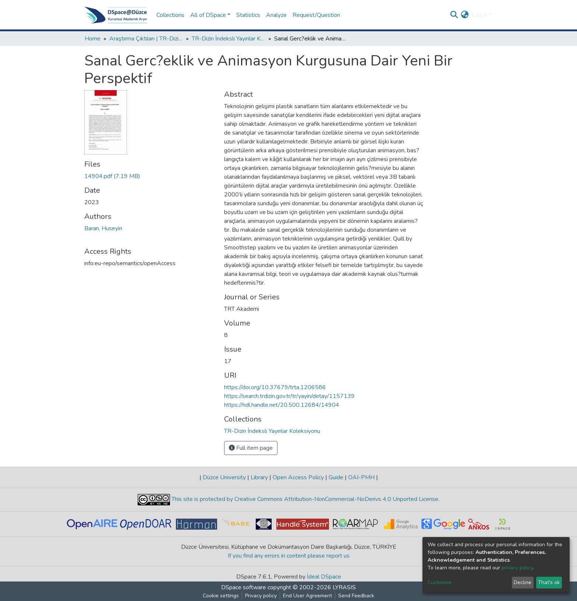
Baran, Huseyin (103, 228)
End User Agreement (307, 595)
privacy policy (517, 567)
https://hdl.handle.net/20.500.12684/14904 (281, 405)
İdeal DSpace (324, 577)
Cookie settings (221, 595)
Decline (522, 582)
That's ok (549, 582)
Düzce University (224, 477)
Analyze (276, 15)
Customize (440, 582)
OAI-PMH (361, 477)
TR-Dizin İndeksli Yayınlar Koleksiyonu (228, 39)
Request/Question (316, 15)
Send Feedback (356, 595)
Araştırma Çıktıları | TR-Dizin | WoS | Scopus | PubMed (146, 39)
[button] (465, 15)
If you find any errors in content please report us (289, 556)
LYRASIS (344, 587)
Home (92, 39)
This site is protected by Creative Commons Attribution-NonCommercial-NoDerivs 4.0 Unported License (304, 499)
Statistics (248, 15)
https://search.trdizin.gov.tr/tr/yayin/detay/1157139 (289, 396)
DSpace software (243, 587)
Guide (336, 477)
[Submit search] (454, 15)
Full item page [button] (251, 448)
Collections (170, 15)
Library (259, 477)
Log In (480, 15)
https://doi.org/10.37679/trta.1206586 (275, 387)
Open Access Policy (298, 477)
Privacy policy (261, 595)
